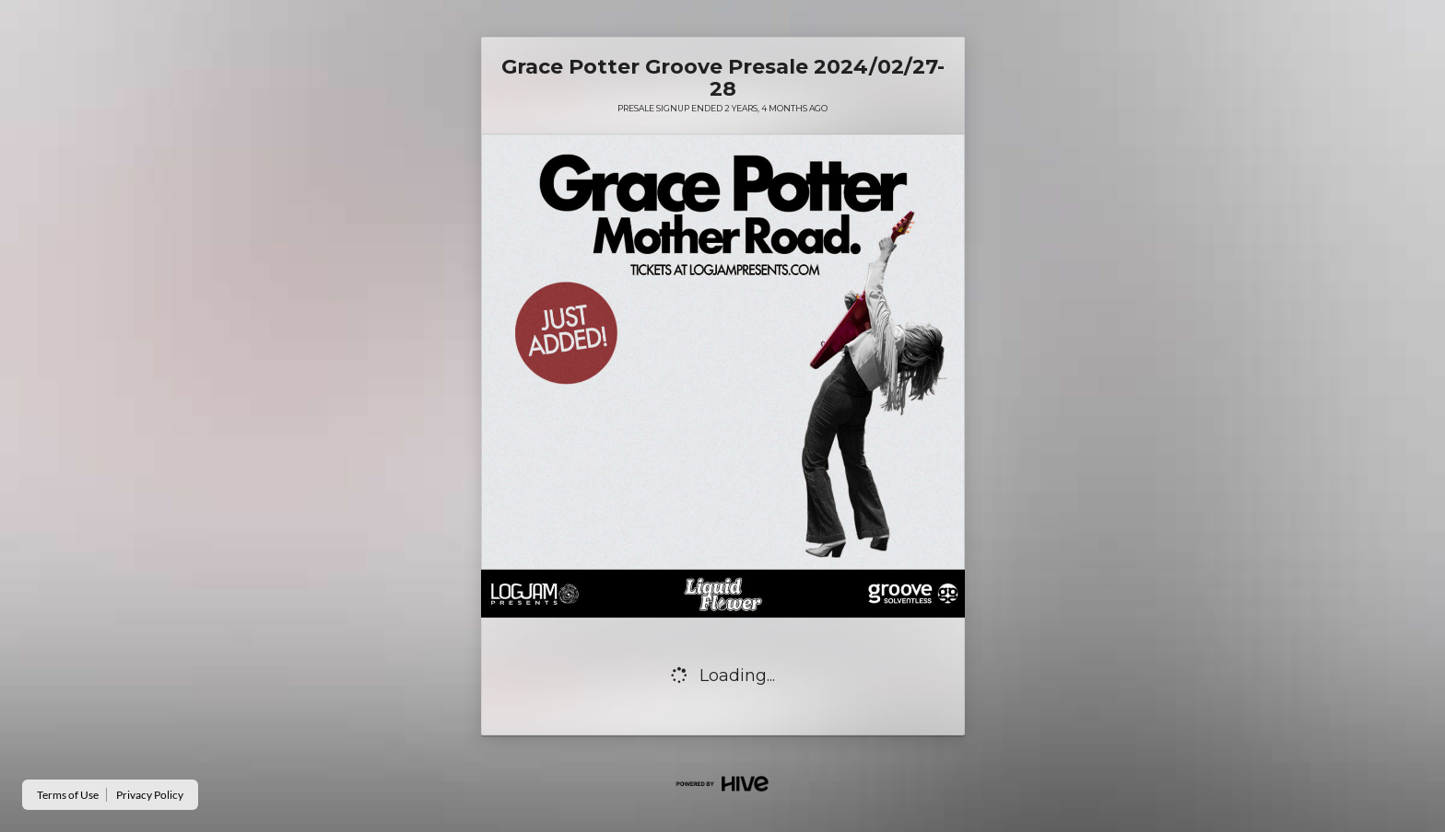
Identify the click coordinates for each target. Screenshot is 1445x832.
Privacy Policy (149, 795)
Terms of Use (68, 795)
